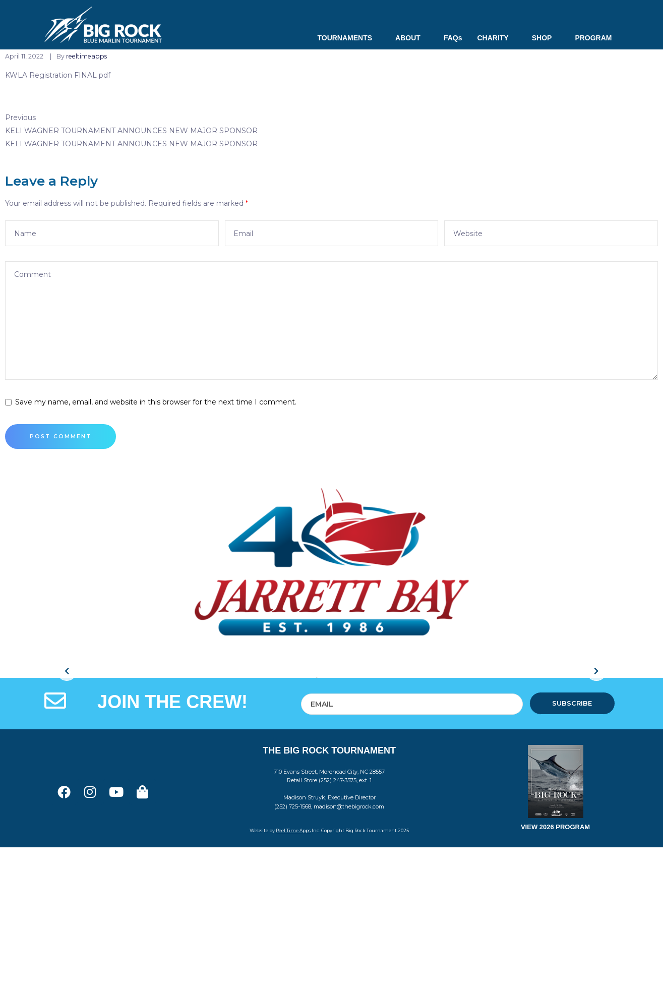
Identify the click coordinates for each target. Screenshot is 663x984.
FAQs (453, 38)
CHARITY (496, 38)
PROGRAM (593, 38)
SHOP (546, 38)
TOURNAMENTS (348, 38)
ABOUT (412, 38)
